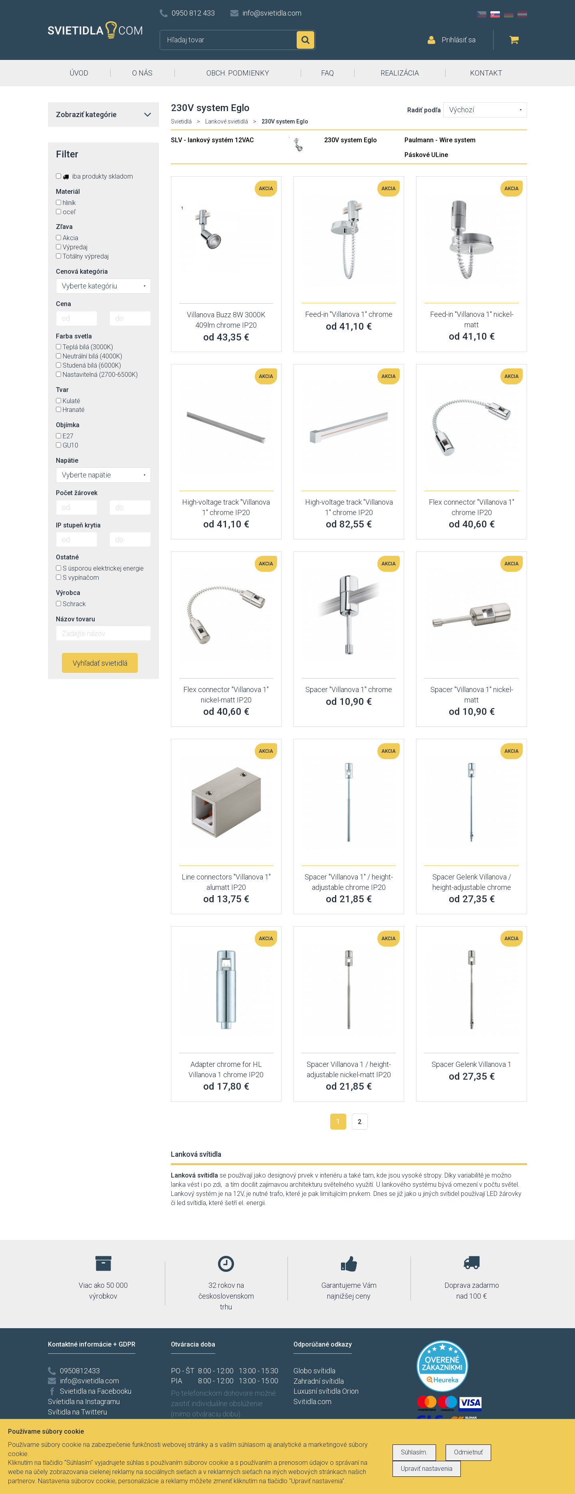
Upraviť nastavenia (426, 1468)
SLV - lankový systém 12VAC (212, 140)
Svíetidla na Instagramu (84, 1401)
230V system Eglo (350, 140)
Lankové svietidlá (226, 121)
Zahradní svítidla (318, 1381)
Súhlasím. (414, 1452)
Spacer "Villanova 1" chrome (348, 689)
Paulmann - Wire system (440, 140)
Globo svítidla (314, 1371)
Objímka (67, 425)
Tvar (62, 390)
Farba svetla (74, 336)
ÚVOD (78, 73)
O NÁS (142, 73)
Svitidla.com (312, 1401)
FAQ (327, 73)
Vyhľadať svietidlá (100, 663)
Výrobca (68, 593)
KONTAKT (486, 73)
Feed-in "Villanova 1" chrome (349, 314)
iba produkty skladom (94, 176)
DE (509, 14)
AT (522, 14)
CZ (481, 14)
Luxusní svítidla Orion (326, 1391)
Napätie (67, 460)
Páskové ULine (426, 155)
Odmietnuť (468, 1452)
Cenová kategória (82, 271)
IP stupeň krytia (78, 525)
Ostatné (67, 557)
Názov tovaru (75, 619)
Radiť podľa (424, 110)
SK (495, 14)
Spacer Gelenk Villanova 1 (472, 1064)
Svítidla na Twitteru (77, 1412)
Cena (63, 304)
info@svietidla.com (271, 13)
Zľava (64, 227)
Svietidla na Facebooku (95, 1391)
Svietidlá (181, 121)
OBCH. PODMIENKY (237, 73)
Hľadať (305, 40)
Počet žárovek (76, 493)
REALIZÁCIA (400, 73)
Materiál (68, 191)
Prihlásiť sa (459, 40)
